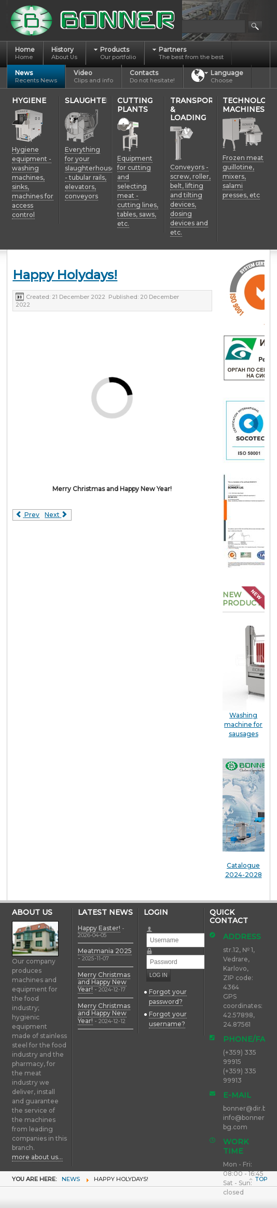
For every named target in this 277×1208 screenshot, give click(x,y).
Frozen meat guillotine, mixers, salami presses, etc (243, 176)
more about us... (37, 1157)
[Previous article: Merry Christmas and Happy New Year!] (27, 515)
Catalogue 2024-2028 (244, 818)
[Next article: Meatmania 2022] (56, 515)
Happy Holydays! (64, 274)
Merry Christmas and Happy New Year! (104, 982)
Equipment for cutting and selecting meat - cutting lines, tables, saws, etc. (137, 190)
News (71, 1179)
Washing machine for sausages (243, 724)
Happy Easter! (99, 928)
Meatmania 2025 (105, 951)
